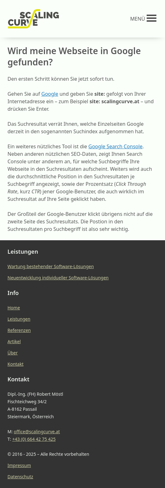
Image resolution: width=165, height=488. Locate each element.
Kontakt (15, 364)
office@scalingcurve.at (37, 432)
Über (13, 353)
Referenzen (19, 330)
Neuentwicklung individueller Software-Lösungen (58, 278)
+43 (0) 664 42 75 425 (34, 439)
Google (49, 93)
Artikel (14, 341)
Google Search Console (115, 146)
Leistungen (19, 319)
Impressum (19, 465)
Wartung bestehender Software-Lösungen (51, 266)
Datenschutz (20, 477)
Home (14, 308)
